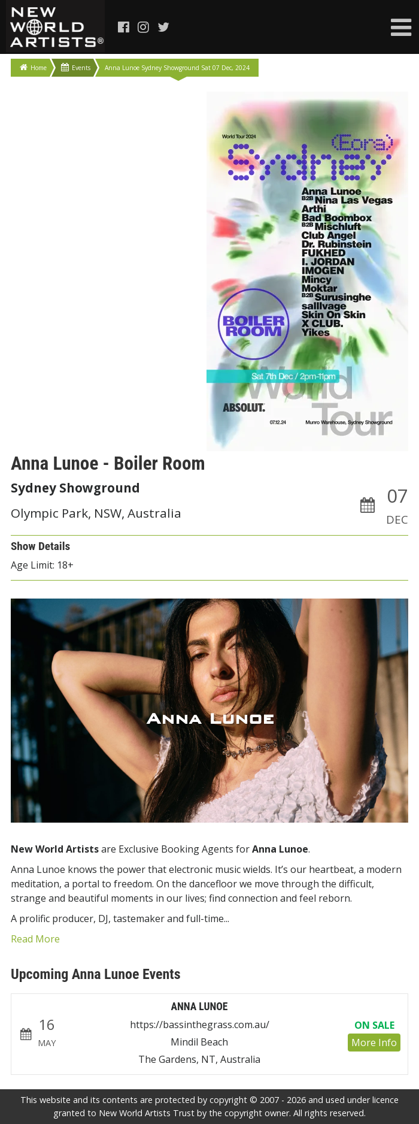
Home (33, 67)
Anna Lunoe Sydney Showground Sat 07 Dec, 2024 (177, 68)
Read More (35, 938)
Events (75, 67)
